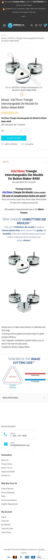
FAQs (3, 496)
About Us (4, 460)
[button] (6, 69)
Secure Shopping (7, 492)
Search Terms (6, 468)
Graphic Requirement (9, 504)
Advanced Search (8, 472)
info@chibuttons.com (20, 445)
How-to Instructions (9, 500)
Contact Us (5, 475)
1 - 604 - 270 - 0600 (18, 436)
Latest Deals (6, 532)
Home (3, 35)
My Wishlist (5, 525)
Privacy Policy (6, 464)
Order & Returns (7, 489)
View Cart (5, 521)
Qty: (2, 131)
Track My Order (7, 529)
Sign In (4, 517)
